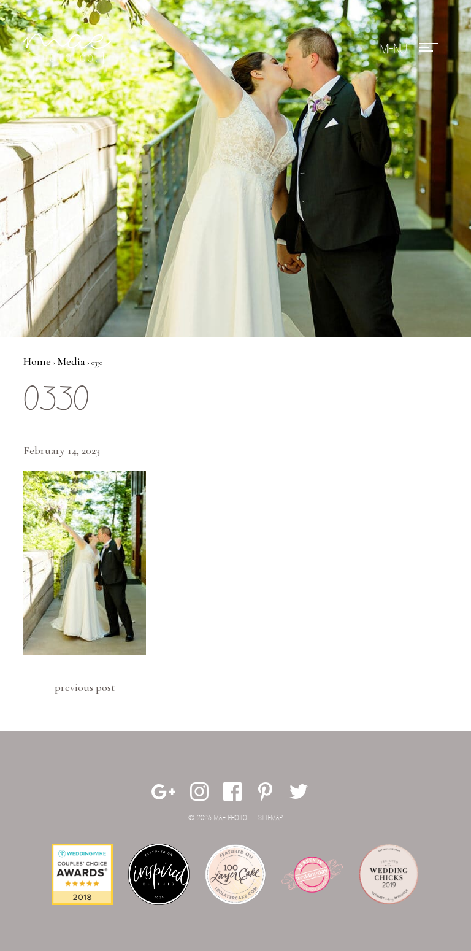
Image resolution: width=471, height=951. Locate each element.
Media (71, 361)
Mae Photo (69, 49)
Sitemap (270, 818)
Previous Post (85, 687)
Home (37, 361)
